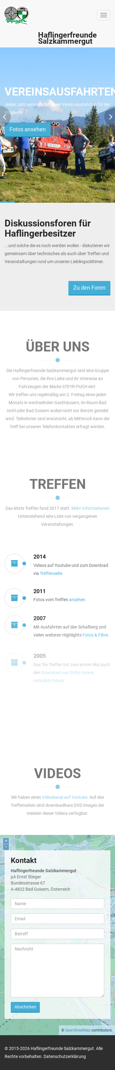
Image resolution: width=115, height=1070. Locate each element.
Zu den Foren (89, 287)
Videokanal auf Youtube (64, 796)
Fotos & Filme (95, 638)
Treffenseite (51, 573)
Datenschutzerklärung (65, 1056)
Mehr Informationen (90, 507)
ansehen (77, 600)
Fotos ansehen (28, 129)
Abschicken (25, 1006)
